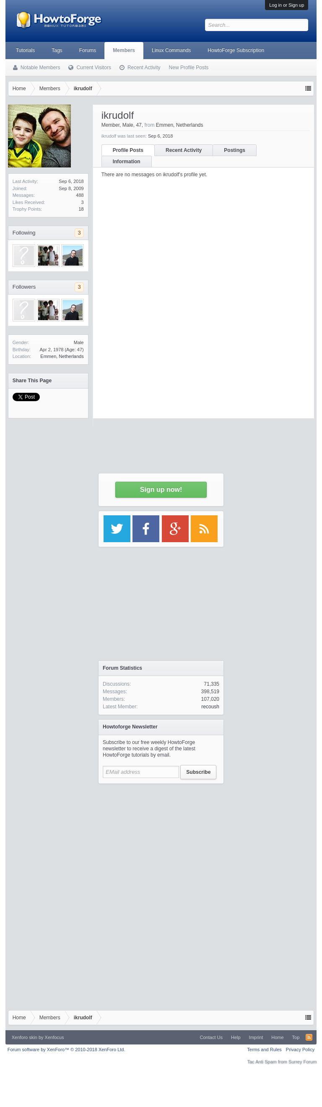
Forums (87, 50)
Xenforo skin (24, 1037)
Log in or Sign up (286, 5)
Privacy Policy (300, 1049)
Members (124, 50)
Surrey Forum (302, 1061)
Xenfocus (54, 1037)
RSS (309, 1037)
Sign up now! (161, 489)
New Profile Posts (189, 67)
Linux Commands (171, 50)
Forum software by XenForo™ (66, 1049)
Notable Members (40, 67)
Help (236, 1037)
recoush (210, 707)
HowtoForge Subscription (236, 50)
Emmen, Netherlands (61, 356)
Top (296, 1037)
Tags (57, 50)
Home (277, 1037)
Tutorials (25, 50)
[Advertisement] (161, 840)
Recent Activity (144, 67)
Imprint (256, 1037)
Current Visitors (93, 67)
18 (80, 208)
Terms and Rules (264, 1049)
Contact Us (211, 1037)
